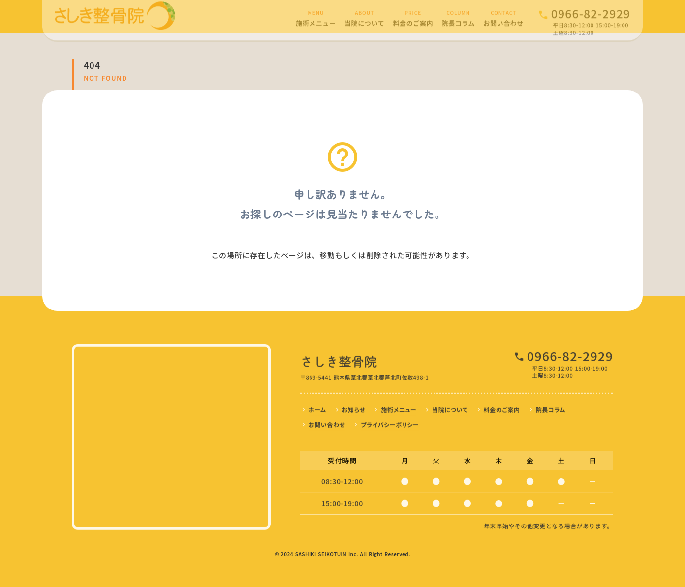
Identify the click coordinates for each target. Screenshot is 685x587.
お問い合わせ (327, 422)
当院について (450, 407)
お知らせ (354, 407)
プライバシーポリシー (390, 422)
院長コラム (550, 407)
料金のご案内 (502, 407)
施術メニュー (398, 407)
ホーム (317, 407)
